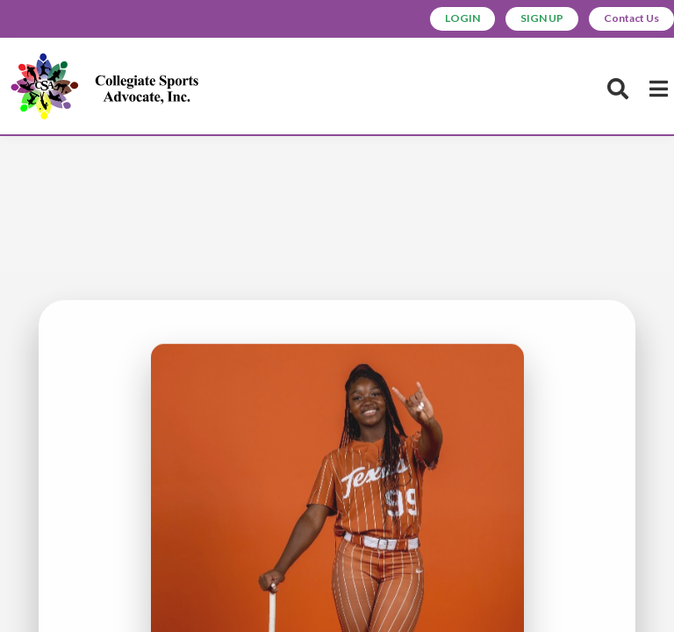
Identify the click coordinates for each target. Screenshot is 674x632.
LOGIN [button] (438, 19)
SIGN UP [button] (525, 19)
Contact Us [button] (625, 19)
